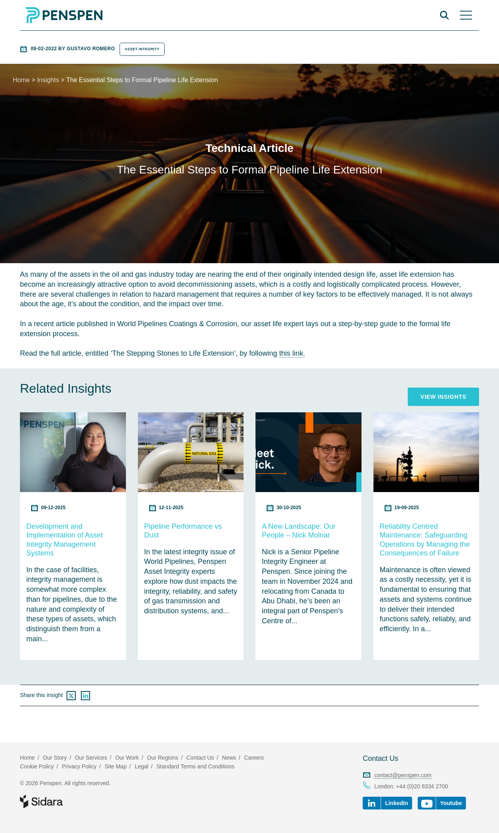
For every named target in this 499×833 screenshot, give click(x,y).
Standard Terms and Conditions (195, 766)
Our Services (91, 757)
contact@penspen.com (402, 775)
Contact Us (380, 758)
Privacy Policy (79, 766)
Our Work (127, 757)
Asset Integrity (142, 49)
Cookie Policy (37, 766)
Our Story (55, 757)
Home (21, 80)
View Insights (443, 397)
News (229, 757)
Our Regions (163, 757)
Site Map (115, 766)
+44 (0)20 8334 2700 (422, 786)
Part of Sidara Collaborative (67, 801)
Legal (141, 766)
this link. (292, 353)
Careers (254, 757)
